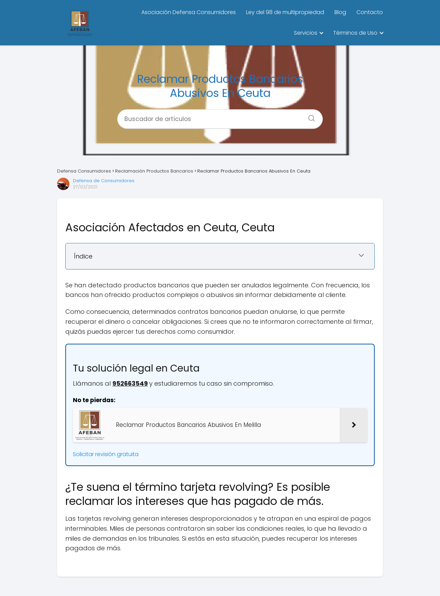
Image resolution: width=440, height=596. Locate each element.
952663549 (130, 383)
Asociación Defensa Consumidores (188, 12)
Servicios (305, 33)
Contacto (369, 12)
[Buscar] (309, 116)
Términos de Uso (355, 33)
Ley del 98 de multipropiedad (285, 12)
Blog (340, 12)
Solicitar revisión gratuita (106, 454)
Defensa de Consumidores (103, 180)
